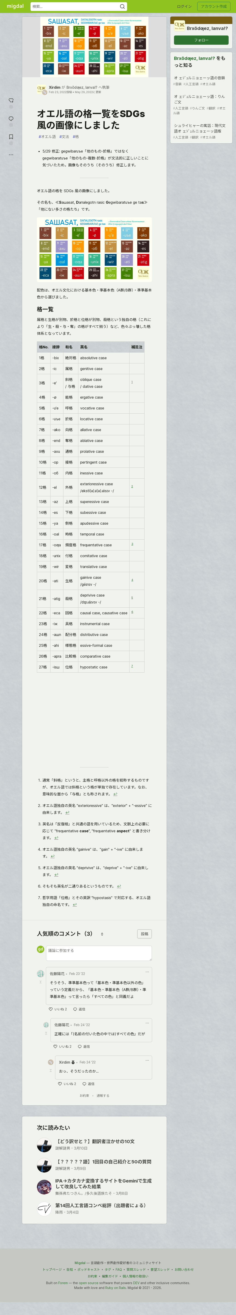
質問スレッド (136, 1269)
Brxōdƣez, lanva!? (81, 87)
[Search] (122, 6)
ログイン (184, 6)
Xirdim (54, 87)
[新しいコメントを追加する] (99, 953)
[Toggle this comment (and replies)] (41, 982)
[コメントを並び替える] (102, 934)
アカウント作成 (214, 6)
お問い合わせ (184, 1269)
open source (88, 1283)
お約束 (84, 1095)
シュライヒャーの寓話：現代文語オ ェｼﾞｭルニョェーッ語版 (201, 131)
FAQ (119, 1269)
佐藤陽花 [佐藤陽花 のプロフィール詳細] (57, 973)
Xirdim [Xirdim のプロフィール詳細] (64, 1062)
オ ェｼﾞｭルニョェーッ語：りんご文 (201, 104)
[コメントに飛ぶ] (11, 121)
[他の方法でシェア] (11, 154)
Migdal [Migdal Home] (80, 1263)
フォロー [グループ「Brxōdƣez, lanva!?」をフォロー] (201, 40)
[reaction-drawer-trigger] (11, 102)
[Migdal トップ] (15, 6)
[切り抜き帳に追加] (11, 139)
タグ (108, 1269)
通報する (103, 1095)
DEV (136, 1283)
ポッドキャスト (88, 1269)
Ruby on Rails (115, 1288)
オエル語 (47, 136)
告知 (69, 1269)
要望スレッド (160, 1269)
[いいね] (58, 1009)
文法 (64, 136)
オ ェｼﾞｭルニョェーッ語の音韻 (201, 81)
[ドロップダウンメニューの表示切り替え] (147, 972)
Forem (63, 1283)
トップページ (52, 1269)
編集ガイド (110, 1276)
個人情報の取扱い (135, 1276)
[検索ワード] (78, 6)
